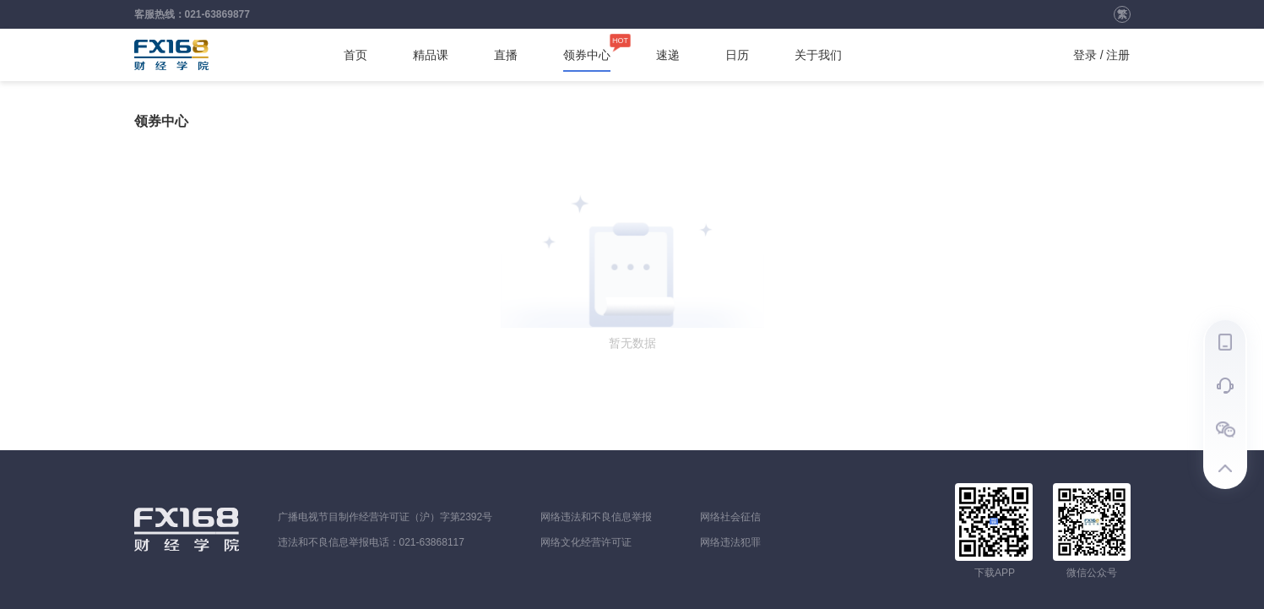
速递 (668, 55)
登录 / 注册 (1102, 55)
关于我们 (818, 55)
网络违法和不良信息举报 (596, 517)
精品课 (430, 55)
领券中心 (586, 55)
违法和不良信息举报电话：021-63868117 (371, 542)
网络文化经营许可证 (586, 542)
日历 (737, 55)
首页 (355, 55)
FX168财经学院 (171, 55)
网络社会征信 (730, 517)
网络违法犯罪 (730, 542)
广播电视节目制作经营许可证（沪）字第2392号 (385, 517)
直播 (506, 55)
